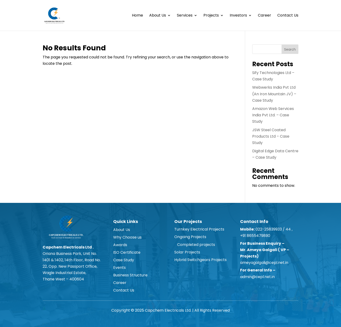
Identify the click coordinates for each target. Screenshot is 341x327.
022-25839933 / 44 (273, 229)
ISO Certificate (126, 252)
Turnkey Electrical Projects (199, 229)
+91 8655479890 (255, 235)
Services (185, 16)
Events (119, 267)
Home (137, 16)
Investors (238, 16)
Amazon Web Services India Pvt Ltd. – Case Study (273, 115)
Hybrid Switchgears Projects (200, 259)
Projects (211, 16)
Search (290, 49)
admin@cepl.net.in (257, 276)
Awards (120, 245)
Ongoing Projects (190, 237)
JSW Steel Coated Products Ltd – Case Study (270, 136)
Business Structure (130, 275)
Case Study (123, 260)
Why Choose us (127, 237)
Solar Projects (187, 252)
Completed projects (194, 244)
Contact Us (287, 16)
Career (264, 16)
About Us (157, 16)
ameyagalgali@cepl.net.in (264, 262)
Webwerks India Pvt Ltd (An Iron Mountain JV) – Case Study (274, 94)
